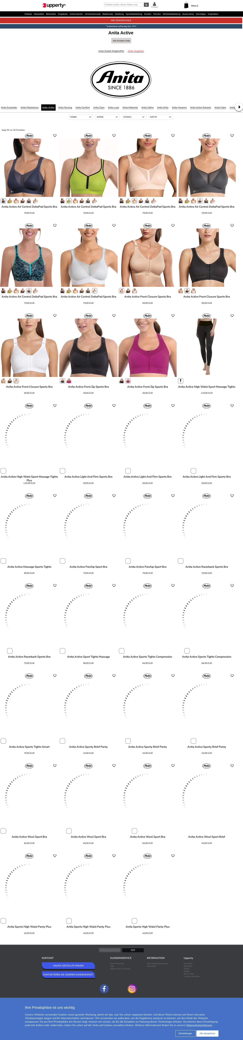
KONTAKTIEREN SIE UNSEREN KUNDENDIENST (68, 974)
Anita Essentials (9, 107)
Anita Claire (220, 107)
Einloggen (154, 7)
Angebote (63, 14)
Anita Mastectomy (30, 107)
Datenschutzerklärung (199, 1025)
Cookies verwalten (192, 976)
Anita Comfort (82, 107)
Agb (112, 966)
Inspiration (213, 14)
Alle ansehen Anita (121, 40)
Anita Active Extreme (200, 107)
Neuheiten (39, 14)
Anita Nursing (65, 107)
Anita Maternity (130, 107)
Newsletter (151, 966)
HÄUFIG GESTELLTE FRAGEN (68, 965)
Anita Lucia (113, 107)
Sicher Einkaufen (117, 963)
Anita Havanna (179, 107)
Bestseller (51, 14)
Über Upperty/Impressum (157, 963)
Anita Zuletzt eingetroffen (111, 51)
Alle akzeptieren (207, 1033)
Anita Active (48, 107)
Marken (28, 14)
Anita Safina (147, 107)
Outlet (186, 968)
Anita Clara (98, 107)
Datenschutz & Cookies (120, 968)
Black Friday (189, 974)
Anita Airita (162, 107)
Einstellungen (185, 1033)
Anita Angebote (136, 51)
